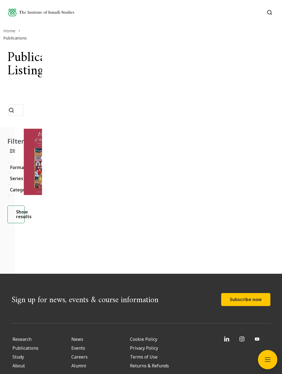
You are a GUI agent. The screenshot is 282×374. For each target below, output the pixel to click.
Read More (192, 186)
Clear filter (75, 136)
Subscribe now (246, 246)
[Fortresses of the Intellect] (206, 137)
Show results (48, 198)
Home (13, 30)
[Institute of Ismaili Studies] (52, 14)
